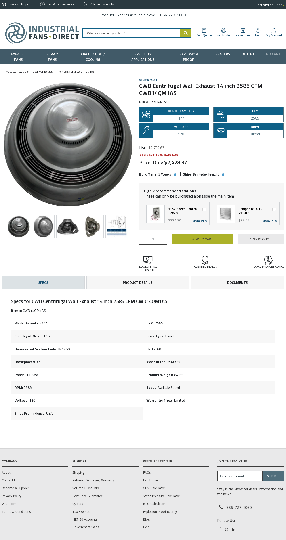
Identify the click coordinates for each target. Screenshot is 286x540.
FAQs (147, 472)
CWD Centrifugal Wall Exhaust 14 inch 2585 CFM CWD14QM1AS (56, 71)
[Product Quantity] (153, 239)
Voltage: (21, 400)
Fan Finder (150, 480)
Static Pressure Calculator (161, 496)
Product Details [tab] (137, 282)
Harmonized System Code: (36, 349)
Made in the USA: (160, 361)
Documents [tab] (237, 282)
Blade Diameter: (28, 323)
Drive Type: (155, 336)
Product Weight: (159, 374)
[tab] (143, 359)
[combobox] (136, 33)
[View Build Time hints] (175, 175)
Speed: (151, 387)
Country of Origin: (29, 336)
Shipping (78, 472)
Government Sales (85, 527)
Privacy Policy (11, 496)
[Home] (40, 33)
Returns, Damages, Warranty (93, 480)
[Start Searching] (185, 33)
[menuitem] (19, 56)
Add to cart (202, 239)
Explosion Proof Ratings (160, 511)
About (6, 472)
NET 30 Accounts (84, 519)
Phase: (20, 374)
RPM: (19, 387)
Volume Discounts (85, 488)
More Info (200, 220)
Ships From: (24, 413)
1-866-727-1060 (171, 15)
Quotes (77, 504)
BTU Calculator (154, 504)
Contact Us (10, 480)
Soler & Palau (148, 80)
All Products (9, 71)
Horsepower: (25, 361)
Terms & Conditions (16, 511)
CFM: (150, 323)
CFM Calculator (154, 488)
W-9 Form (9, 504)
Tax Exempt (81, 511)
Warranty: (154, 400)
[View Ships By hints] (223, 175)
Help (146, 527)
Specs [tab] (43, 282)
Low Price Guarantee (87, 496)
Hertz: (151, 349)
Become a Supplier (15, 488)
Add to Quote (261, 239)
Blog (146, 519)
